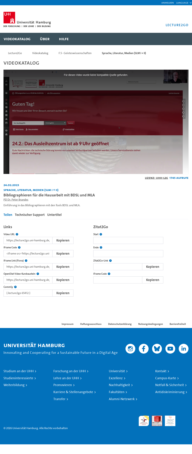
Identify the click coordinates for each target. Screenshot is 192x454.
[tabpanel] (96, 259)
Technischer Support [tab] (30, 214)
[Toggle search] (182, 39)
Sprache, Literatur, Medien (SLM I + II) (124, 53)
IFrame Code (12, 247)
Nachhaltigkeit (119, 385)
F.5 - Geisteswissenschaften (75, 53)
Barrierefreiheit (178, 324)
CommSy (10, 287)
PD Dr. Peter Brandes (16, 199)
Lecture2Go (15, 53)
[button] (182, 3)
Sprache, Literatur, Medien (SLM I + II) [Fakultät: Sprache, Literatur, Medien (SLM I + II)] (31, 190)
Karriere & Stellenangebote (73, 392)
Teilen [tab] (8, 214)
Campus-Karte (165, 378)
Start (97, 234)
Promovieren (62, 385)
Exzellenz (116, 378)
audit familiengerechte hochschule (144, 421)
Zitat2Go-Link (102, 261)
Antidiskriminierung (169, 392)
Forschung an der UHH (69, 371)
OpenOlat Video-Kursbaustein (21, 274)
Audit (155, 417)
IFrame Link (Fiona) (15, 261)
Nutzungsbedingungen (150, 324)
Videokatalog (40, 53)
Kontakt (160, 371)
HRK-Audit (168, 420)
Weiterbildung (14, 385)
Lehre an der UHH (66, 378)
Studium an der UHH (19, 371)
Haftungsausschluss (91, 324)
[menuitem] (17, 39)
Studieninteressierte (18, 378)
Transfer (59, 399)
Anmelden (167, 2)
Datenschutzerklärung (120, 324)
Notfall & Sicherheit (169, 385)
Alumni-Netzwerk (122, 399)
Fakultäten (116, 392)
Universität (117, 371)
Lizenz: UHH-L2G (156, 177)
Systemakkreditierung (183, 417)
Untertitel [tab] (54, 214)
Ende (97, 247)
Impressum (68, 324)
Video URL (11, 234)
